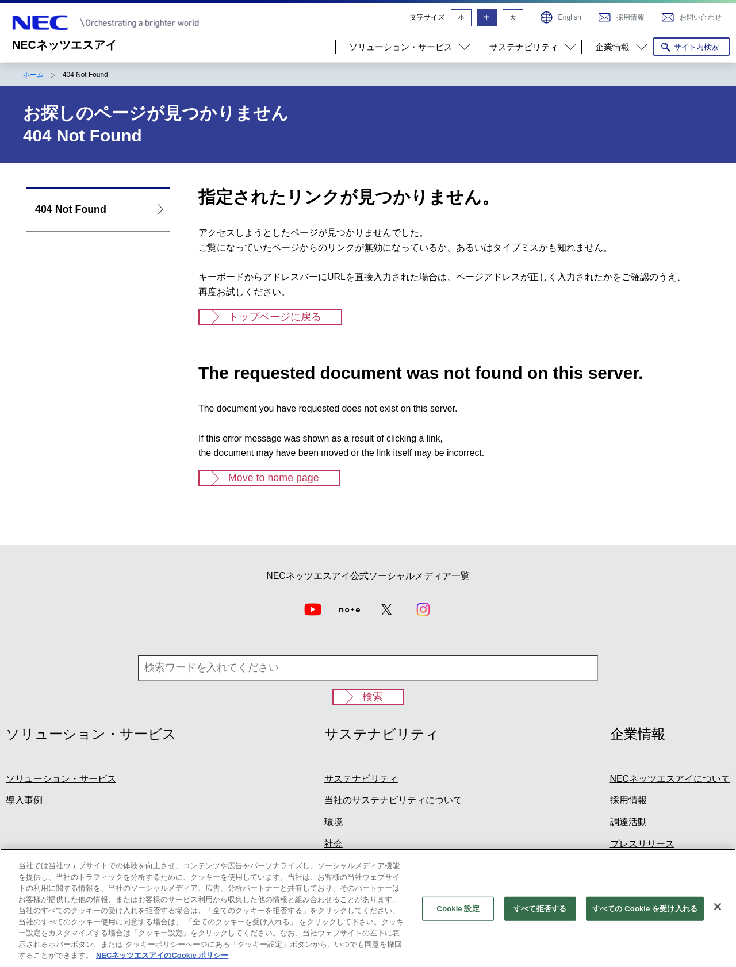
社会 (333, 844)
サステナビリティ (361, 779)
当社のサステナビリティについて (393, 800)
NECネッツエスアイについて (670, 779)
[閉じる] (717, 911)
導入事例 (24, 800)
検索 (372, 697)
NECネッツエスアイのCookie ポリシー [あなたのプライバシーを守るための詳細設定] (162, 961)
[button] (405, 47)
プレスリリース (642, 844)
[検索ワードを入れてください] (368, 668)
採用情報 (630, 17)
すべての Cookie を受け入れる (644, 914)
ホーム (33, 75)
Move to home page (273, 478)
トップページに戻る (274, 317)
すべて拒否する (539, 914)
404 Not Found (70, 209)
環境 (333, 822)
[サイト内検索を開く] (691, 46)
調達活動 (628, 822)
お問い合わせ (701, 17)
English (569, 17)
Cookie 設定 (458, 914)
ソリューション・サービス (61, 779)
